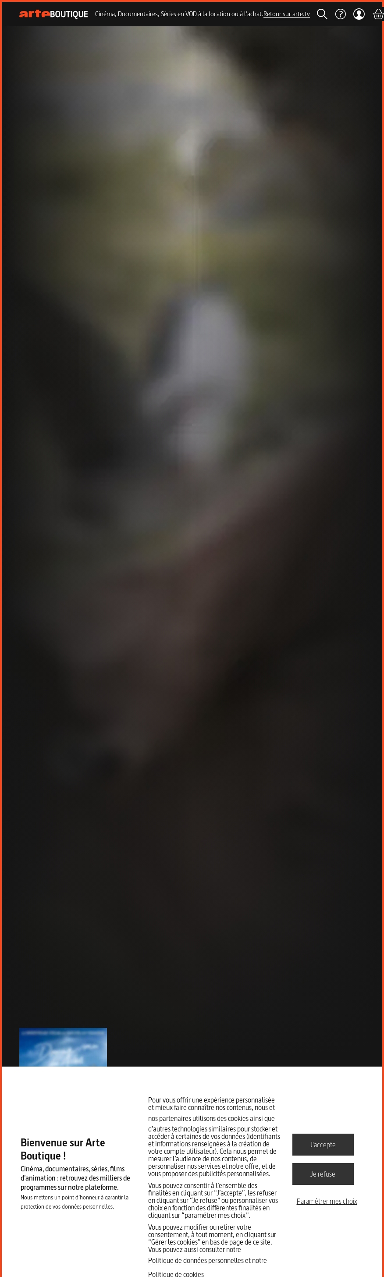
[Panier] (378, 14)
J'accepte (323, 1144)
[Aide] (340, 14)
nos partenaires (169, 1118)
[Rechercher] (322, 14)
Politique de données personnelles (196, 1260)
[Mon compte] (359, 14)
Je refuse (322, 1173)
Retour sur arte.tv (286, 13)
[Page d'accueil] (53, 14)
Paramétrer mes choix (327, 1201)
